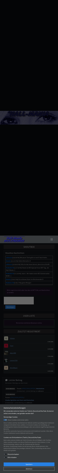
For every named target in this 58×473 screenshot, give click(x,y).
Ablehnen (29, 469)
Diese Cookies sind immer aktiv (18, 420)
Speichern (29, 464)
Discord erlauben (13, 454)
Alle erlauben (12, 457)
